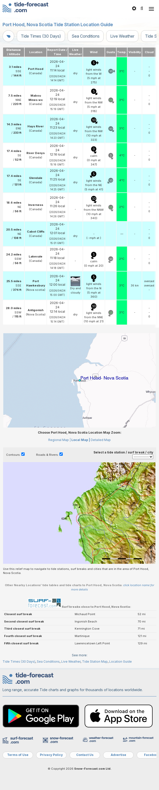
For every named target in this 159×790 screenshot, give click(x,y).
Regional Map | (59, 440)
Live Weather (122, 36)
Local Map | (80, 440)
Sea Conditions (86, 36)
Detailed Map (101, 440)
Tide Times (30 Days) (41, 36)
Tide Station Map (95, 661)
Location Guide (120, 661)
